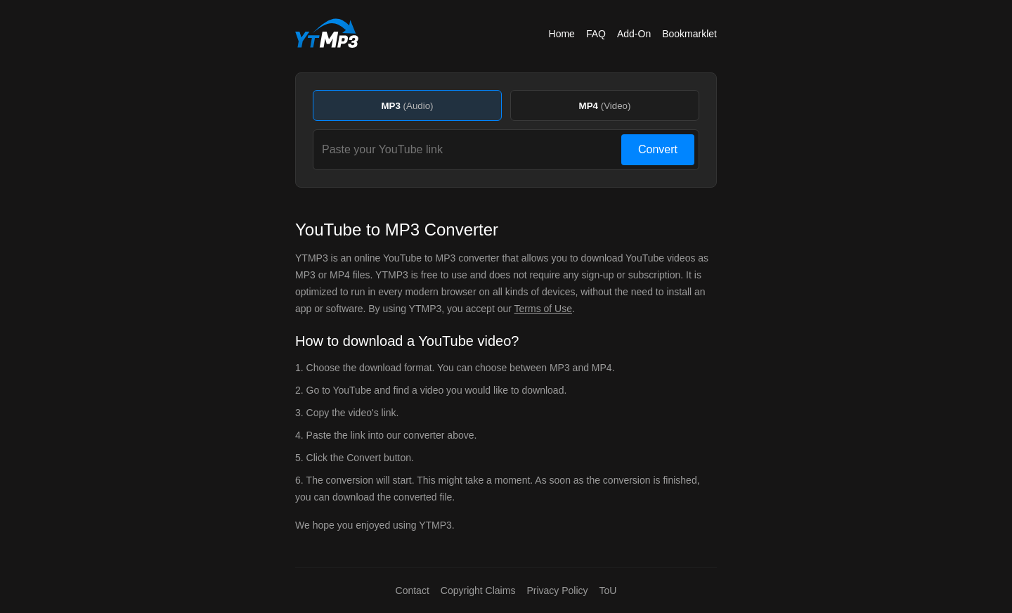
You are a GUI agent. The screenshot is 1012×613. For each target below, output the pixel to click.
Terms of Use (543, 308)
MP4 (605, 106)
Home (562, 33)
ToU (608, 590)
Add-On (634, 33)
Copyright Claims (478, 590)
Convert (657, 149)
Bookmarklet (689, 33)
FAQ (596, 33)
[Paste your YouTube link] (469, 149)
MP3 (407, 106)
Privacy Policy (557, 590)
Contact (412, 590)
